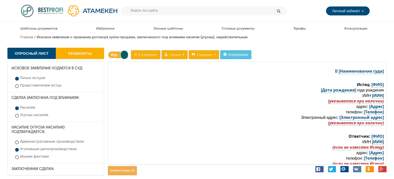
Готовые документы (238, 29)
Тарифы (300, 29)
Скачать (175, 54)
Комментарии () (122, 170)
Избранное (105, 29)
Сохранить (204, 54)
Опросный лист (31, 53)
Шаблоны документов (39, 29)
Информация (235, 54)
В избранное (145, 54)
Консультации (355, 29)
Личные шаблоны (168, 29)
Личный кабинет (348, 11)
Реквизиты (80, 53)
